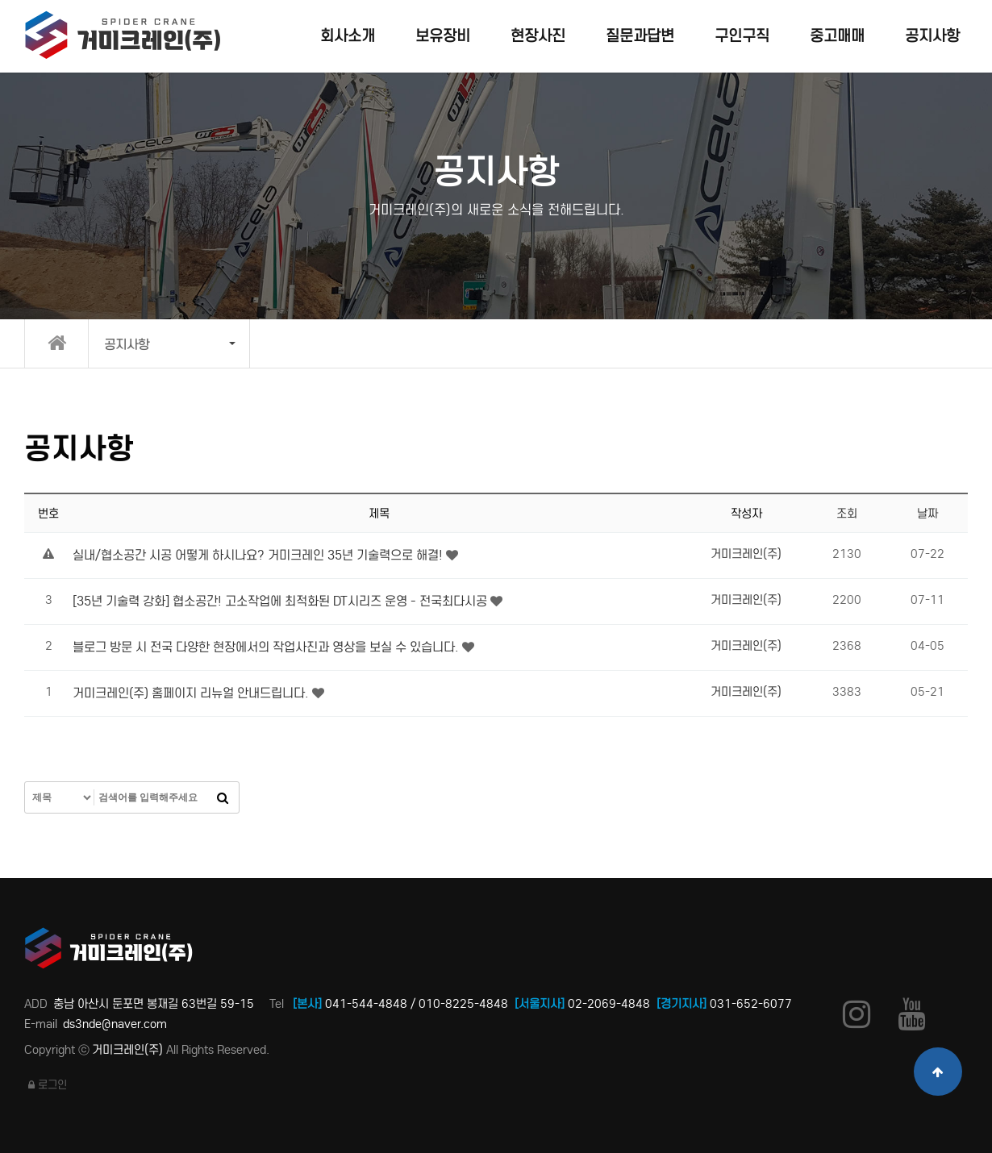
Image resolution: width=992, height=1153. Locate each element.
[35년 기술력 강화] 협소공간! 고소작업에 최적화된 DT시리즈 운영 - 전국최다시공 (281, 601)
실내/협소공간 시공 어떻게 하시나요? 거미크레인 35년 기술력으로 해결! (259, 555)
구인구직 (742, 36)
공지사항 (932, 36)
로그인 (47, 1085)
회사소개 (347, 36)
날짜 (927, 513)
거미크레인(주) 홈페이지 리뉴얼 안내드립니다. (192, 693)
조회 (846, 513)
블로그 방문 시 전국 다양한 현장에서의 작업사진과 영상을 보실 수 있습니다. (267, 647)
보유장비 (442, 36)
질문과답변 (640, 36)
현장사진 (538, 36)
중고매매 (837, 36)
